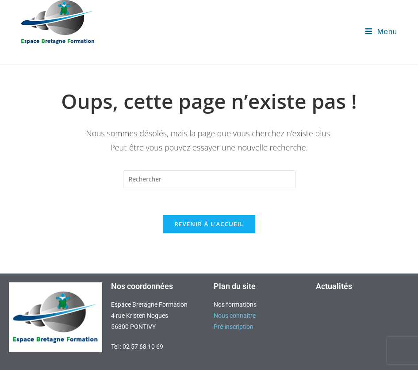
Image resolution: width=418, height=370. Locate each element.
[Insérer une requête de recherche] (209, 179)
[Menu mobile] (381, 31)
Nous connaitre (235, 315)
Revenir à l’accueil (208, 224)
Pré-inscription (233, 326)
